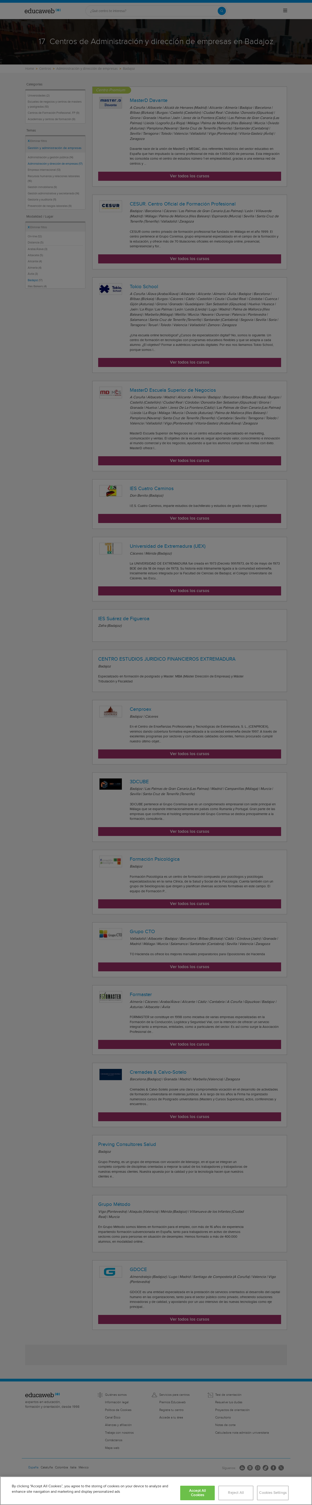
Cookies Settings (273, 1493)
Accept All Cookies (197, 1493)
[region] (156, 1490)
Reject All (236, 1493)
